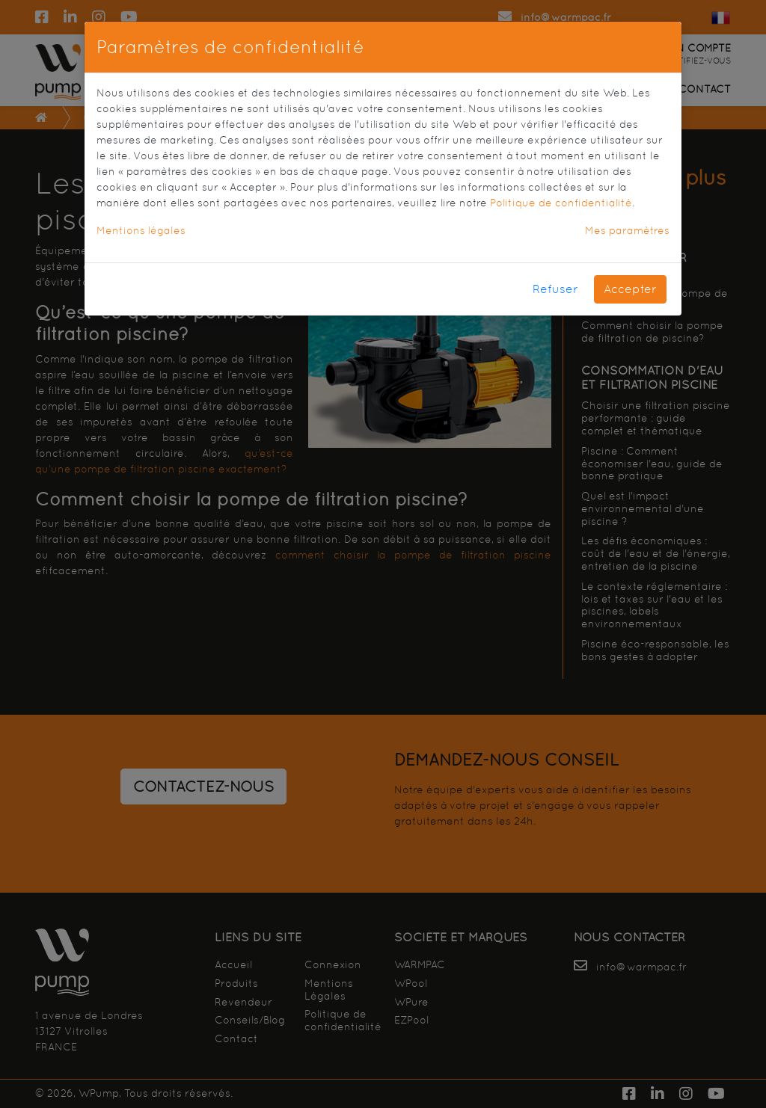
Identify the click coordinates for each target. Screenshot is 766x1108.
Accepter (630, 289)
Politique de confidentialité (561, 203)
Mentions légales (141, 230)
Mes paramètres (627, 230)
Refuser (555, 289)
